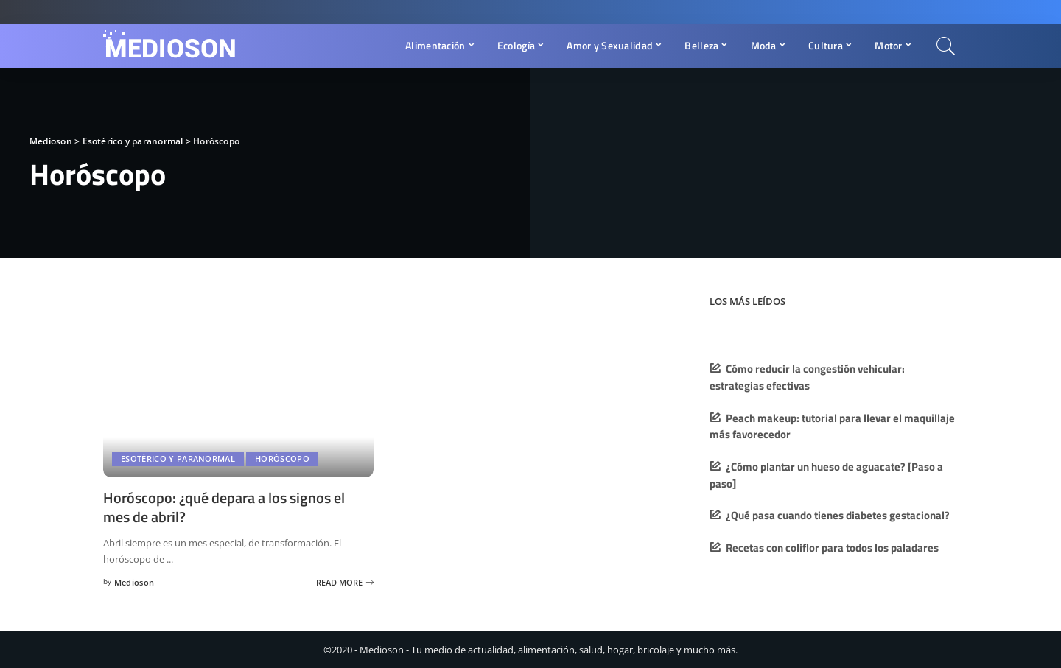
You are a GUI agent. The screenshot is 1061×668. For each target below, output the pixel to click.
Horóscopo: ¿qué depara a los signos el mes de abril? (224, 506)
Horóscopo (282, 459)
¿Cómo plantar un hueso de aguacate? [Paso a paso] (826, 475)
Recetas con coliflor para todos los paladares (832, 547)
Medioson (134, 581)
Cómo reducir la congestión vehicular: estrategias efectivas (807, 377)
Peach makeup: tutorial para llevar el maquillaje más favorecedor (832, 426)
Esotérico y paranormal (178, 459)
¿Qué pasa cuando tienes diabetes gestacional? (838, 515)
